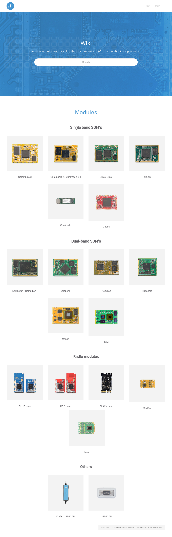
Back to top (106, 527)
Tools (158, 6)
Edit (147, 6)
